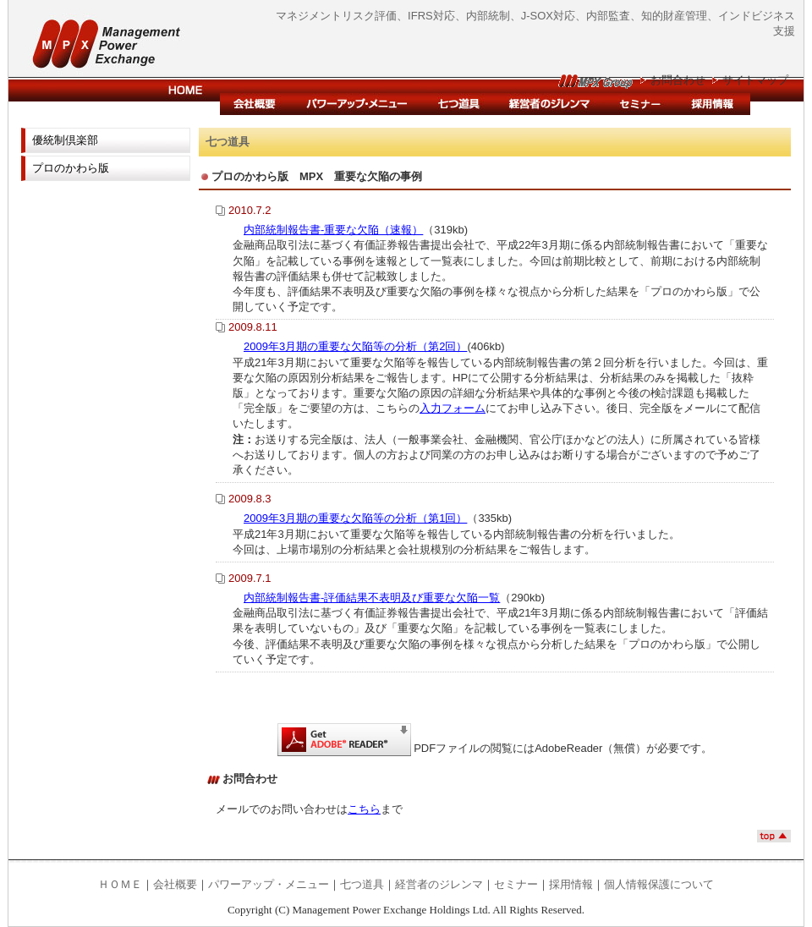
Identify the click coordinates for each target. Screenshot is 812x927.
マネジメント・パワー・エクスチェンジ (93, 40)
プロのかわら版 (70, 168)
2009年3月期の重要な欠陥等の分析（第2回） (355, 346)
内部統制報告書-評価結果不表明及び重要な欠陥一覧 (372, 597)
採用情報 (712, 104)
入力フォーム (453, 408)
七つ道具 (362, 884)
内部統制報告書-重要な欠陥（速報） (333, 229)
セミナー (640, 104)
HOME (186, 90)
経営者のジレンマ (549, 104)
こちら (364, 809)
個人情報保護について (659, 884)
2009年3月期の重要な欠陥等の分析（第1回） (355, 518)
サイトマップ (755, 80)
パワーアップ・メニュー (358, 104)
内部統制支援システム (459, 104)
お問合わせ (677, 80)
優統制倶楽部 (65, 140)
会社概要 (256, 104)
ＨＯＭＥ (120, 884)
